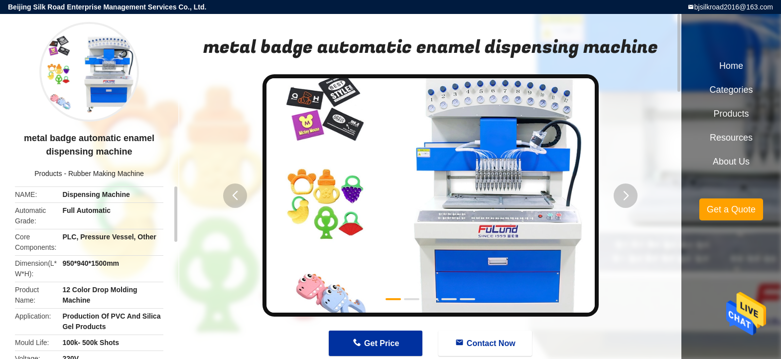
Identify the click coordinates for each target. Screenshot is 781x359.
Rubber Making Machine (106, 174)
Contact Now (491, 343)
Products (48, 174)
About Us (731, 162)
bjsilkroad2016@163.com (733, 7)
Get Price (381, 343)
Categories (731, 90)
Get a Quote (731, 209)
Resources (731, 138)
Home (731, 66)
